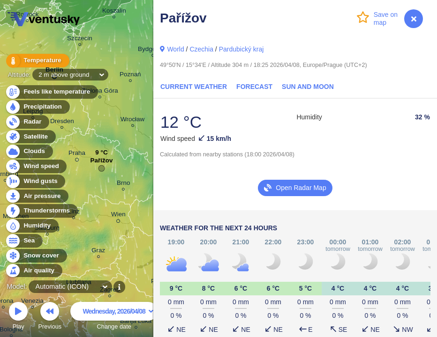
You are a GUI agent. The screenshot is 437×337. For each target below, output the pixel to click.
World (175, 49)
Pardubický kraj (241, 49)
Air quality (33, 271)
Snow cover (36, 256)
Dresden (62, 122)
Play (18, 317)
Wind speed (36, 166)
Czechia (201, 49)
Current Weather (193, 86)
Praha (76, 154)
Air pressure (37, 196)
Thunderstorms (41, 211)
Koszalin (114, 12)
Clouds (29, 151)
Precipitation (37, 107)
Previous (49, 317)
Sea (24, 241)
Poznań (130, 76)
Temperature (37, 60)
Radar (27, 122)
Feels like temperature (51, 92)
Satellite (30, 137)
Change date (114, 317)
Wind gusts (35, 181)
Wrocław (132, 120)
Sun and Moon (308, 86)
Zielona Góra (100, 92)
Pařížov (101, 162)
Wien (118, 216)
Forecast (254, 86)
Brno (123, 184)
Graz (98, 251)
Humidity (32, 226)
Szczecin (79, 39)
